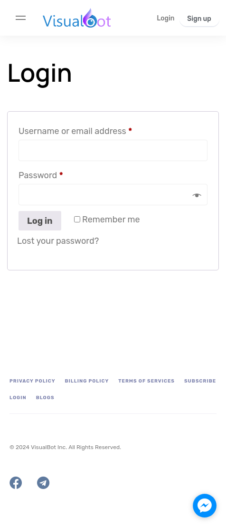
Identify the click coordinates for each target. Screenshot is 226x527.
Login (18, 398)
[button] (165, 18)
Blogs (45, 398)
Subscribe (200, 381)
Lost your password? (58, 241)
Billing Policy (87, 381)
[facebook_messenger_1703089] (205, 505)
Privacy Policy (32, 381)
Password (58, 174)
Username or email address (93, 129)
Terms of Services (146, 381)
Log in (40, 221)
